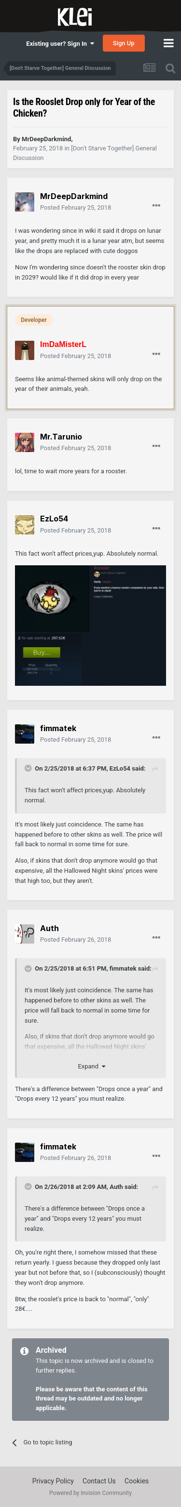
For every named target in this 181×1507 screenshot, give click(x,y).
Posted (75, 207)
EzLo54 (120, 768)
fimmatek (123, 968)
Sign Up (124, 43)
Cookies (137, 1481)
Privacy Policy (53, 1481)
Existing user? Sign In (60, 43)
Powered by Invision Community (90, 1493)
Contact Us (99, 1481)
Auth (116, 1186)
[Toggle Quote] (29, 768)
